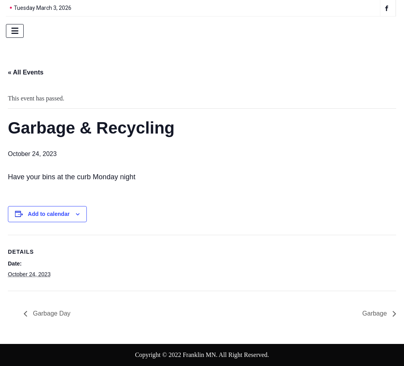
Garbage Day (51, 313)
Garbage (375, 313)
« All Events (25, 72)
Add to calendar (49, 214)
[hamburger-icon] (15, 31)
